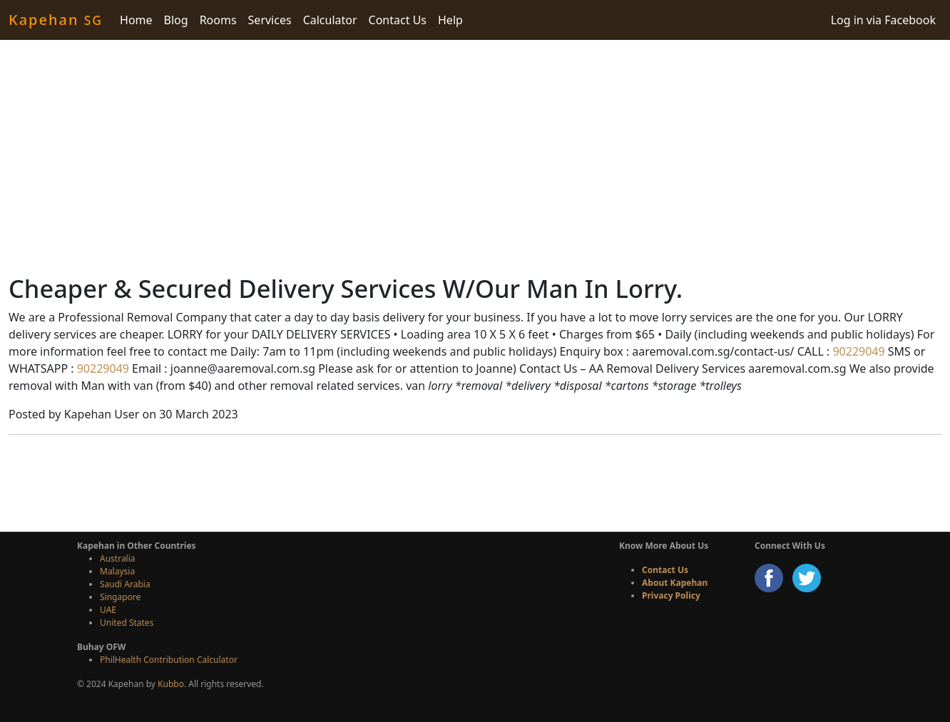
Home (136, 20)
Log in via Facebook (883, 20)
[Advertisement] (475, 157)
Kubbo (171, 684)
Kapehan (56, 19)
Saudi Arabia (125, 584)
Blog (176, 20)
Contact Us (398, 20)
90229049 (856, 351)
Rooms (218, 20)
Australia (118, 558)
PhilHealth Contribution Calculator (169, 660)
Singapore (120, 597)
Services (270, 20)
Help (450, 20)
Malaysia (117, 571)
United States (126, 623)
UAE (108, 610)
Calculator (330, 20)
